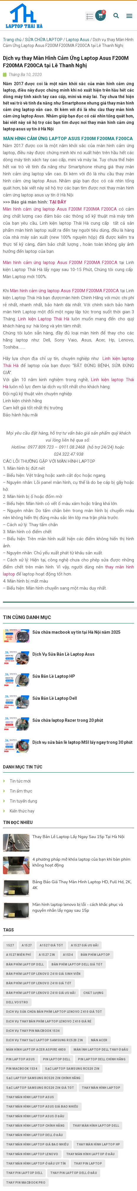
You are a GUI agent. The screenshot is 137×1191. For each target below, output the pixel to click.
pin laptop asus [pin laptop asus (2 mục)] (20, 1059)
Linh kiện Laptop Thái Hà (43, 319)
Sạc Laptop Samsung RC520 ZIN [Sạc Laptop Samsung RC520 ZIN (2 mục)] (72, 1068)
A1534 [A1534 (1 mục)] (68, 954)
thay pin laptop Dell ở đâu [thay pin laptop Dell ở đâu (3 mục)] (73, 1173)
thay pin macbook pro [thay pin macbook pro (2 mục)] (25, 1182)
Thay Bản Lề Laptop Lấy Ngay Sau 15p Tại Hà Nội (78, 837)
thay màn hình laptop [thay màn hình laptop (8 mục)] (101, 1087)
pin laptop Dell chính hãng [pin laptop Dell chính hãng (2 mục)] (102, 1059)
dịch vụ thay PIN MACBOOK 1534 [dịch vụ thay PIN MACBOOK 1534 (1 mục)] (33, 1030)
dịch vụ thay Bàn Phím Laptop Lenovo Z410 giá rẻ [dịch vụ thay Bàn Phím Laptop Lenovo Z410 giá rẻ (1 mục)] (49, 1021)
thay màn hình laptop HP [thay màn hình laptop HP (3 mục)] (98, 1144)
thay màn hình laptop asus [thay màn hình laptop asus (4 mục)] (30, 1097)
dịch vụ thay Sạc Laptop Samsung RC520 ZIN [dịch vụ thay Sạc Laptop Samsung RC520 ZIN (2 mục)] (44, 1040)
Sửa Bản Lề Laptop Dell (54, 698)
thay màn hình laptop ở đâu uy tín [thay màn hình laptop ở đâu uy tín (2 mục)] (36, 1163)
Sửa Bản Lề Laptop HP (53, 676)
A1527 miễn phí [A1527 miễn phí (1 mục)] (18, 954)
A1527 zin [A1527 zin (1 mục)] (47, 954)
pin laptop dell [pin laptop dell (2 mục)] (56, 1059)
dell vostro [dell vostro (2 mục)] (17, 1002)
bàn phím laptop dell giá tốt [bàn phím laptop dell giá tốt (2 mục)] (77, 964)
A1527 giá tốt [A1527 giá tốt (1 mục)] (51, 945)
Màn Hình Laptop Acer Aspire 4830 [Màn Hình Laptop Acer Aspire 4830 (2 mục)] (36, 1049)
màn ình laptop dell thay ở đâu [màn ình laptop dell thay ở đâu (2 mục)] (101, 1049)
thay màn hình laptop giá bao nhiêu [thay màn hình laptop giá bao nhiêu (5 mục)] (37, 1144)
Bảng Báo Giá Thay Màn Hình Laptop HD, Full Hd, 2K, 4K (81, 885)
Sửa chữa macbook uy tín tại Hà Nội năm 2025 (76, 632)
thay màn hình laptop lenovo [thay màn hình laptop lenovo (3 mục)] (32, 1154)
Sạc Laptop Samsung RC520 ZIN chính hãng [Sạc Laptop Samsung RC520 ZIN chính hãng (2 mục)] (43, 1078)
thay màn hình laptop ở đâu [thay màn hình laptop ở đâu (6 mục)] (90, 1154)
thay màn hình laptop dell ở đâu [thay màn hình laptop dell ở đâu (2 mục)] (34, 1135)
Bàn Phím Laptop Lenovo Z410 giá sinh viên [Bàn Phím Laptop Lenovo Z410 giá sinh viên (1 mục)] (43, 973)
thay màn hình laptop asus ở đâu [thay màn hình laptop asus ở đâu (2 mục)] (35, 1116)
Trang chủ (12, 39)
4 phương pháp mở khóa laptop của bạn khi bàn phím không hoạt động (81, 862)
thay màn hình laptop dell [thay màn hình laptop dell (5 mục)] (96, 1125)
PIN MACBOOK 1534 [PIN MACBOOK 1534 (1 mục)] (21, 1068)
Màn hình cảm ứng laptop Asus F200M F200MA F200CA (60, 209)
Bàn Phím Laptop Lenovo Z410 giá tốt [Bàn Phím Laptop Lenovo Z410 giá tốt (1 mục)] (39, 983)
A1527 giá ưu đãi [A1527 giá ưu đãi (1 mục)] (84, 945)
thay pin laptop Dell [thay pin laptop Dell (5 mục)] (24, 1173)
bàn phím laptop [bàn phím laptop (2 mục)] (95, 954)
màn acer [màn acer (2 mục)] (99, 1040)
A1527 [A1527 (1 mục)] (27, 945)
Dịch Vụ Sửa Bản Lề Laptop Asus (63, 654)
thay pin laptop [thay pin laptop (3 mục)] (88, 1163)
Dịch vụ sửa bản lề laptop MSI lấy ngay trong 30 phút (82, 742)
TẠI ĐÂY (57, 202)
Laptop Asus (77, 39)
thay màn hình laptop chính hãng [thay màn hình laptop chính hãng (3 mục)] (35, 1125)
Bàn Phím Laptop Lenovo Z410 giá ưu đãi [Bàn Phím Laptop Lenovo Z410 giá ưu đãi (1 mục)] (40, 993)
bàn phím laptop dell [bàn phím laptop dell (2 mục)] (25, 964)
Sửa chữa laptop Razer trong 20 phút (67, 720)
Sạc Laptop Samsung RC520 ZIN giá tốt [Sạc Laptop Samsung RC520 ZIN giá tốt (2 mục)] (40, 1087)
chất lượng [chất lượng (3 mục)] (93, 993)
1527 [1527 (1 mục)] (10, 945)
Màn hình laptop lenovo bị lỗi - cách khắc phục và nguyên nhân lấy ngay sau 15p (77, 907)
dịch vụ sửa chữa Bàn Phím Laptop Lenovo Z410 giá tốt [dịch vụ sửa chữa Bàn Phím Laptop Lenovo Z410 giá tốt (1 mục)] (54, 1011)
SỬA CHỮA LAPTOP (43, 39)
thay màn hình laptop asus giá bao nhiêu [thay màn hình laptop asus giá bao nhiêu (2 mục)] (42, 1106)
